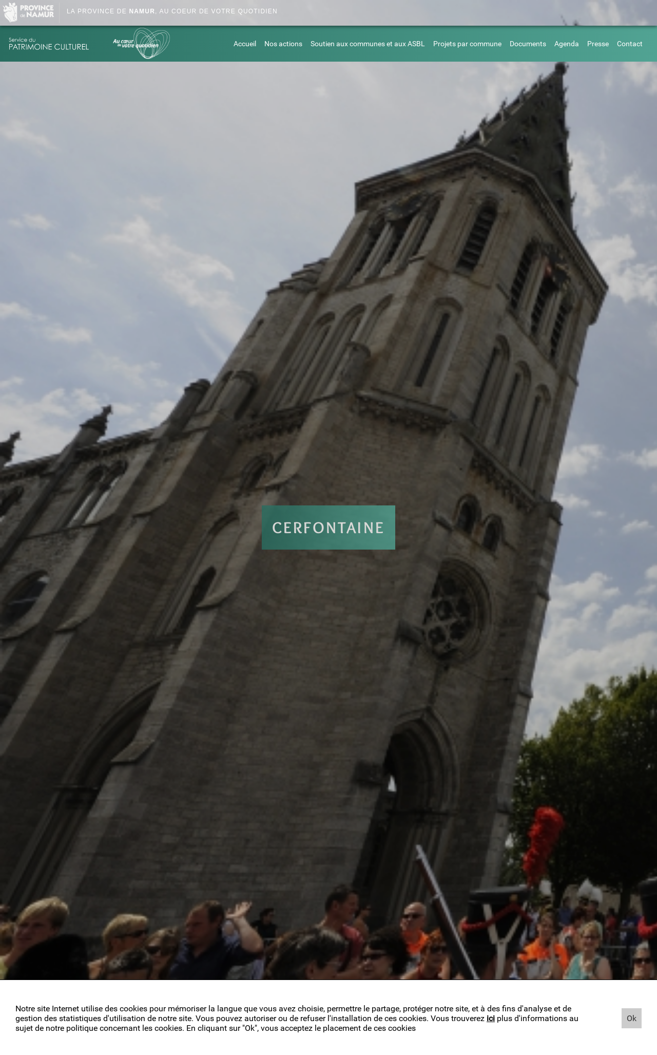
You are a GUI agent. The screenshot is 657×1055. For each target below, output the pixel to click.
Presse (598, 44)
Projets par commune (467, 44)
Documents (528, 44)
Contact (630, 44)
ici (491, 1018)
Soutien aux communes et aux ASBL (368, 44)
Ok (631, 1018)
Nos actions (283, 44)
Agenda (566, 44)
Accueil (245, 44)
